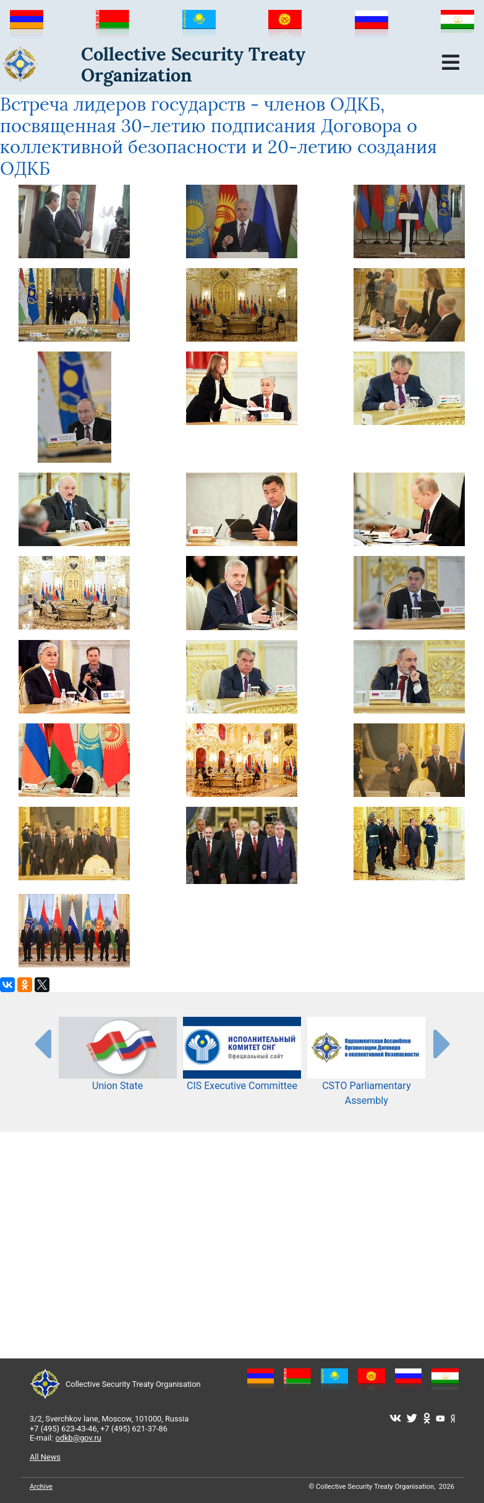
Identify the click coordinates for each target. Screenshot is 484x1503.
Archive (41, 1487)
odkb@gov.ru (78, 1437)
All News (45, 1457)
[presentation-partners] (42, 1043)
